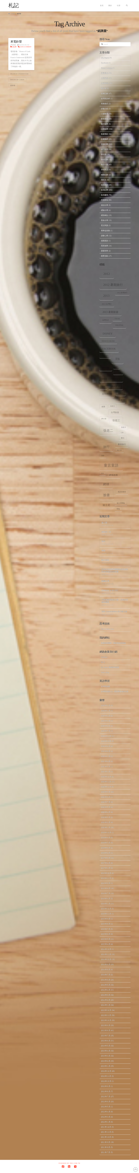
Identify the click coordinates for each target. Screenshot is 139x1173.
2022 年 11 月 (106, 736)
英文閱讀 (104, 225)
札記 (13, 5)
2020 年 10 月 (106, 787)
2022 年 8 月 (105, 751)
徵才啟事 (104, 124)
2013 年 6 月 (105, 1041)
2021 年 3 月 (105, 766)
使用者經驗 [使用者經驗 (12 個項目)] (107, 394)
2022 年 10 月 (106, 741)
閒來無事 (104, 246)
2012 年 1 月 (105, 1122)
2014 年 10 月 (106, 959)
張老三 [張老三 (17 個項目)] (116, 420)
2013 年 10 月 (106, 1020)
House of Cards (17, 80)
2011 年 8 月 (105, 1147)
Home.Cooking (106, 68)
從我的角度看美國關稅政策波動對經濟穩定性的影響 (115, 570)
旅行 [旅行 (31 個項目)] (106, 447)
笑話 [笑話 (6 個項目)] (102, 473)
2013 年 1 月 (105, 1066)
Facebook (104, 63)
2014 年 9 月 (105, 964)
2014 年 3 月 (105, 995)
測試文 (103, 180)
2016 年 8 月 (105, 888)
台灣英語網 (105, 98)
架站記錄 (104, 159)
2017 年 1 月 (105, 868)
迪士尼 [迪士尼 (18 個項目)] (106, 505)
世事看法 (104, 73)
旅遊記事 (104, 144)
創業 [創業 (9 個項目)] (103, 407)
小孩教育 (104, 114)
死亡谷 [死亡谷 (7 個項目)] (119, 450)
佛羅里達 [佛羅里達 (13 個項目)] (115, 386)
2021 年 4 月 (105, 761)
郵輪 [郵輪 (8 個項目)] (118, 509)
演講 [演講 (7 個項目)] (102, 456)
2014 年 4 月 (105, 990)
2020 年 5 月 (105, 807)
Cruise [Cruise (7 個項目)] (117, 319)
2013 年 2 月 (105, 1061)
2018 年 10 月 (106, 832)
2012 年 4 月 (105, 1111)
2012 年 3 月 (105, 1117)
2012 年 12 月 (106, 1071)
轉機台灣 (105, 581)
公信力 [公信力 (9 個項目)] (120, 393)
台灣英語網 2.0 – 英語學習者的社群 (114, 691)
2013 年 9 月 (105, 1025)
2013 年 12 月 (106, 1010)
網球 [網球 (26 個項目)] (106, 484)
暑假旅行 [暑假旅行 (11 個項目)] (122, 444)
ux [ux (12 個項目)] (103, 386)
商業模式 (104, 103)
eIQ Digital (105, 58)
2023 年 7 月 (105, 731)
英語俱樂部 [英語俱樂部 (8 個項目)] (122, 492)
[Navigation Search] (127, 5)
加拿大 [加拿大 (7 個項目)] (112, 406)
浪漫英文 (104, 169)
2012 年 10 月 (106, 1081)
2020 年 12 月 (106, 776)
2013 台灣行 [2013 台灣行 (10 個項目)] (107, 304)
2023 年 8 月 (105, 726)
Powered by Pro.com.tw (69, 1163)
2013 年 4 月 (105, 1051)
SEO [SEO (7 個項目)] (116, 367)
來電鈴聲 (16, 41)
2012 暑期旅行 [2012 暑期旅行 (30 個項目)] (113, 284)
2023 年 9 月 (105, 721)
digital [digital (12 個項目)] (119, 325)
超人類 (104, 522)
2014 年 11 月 (106, 954)
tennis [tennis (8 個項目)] (118, 372)
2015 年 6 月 (105, 934)
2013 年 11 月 (106, 1015)
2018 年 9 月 (105, 837)
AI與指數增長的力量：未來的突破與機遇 (115, 601)
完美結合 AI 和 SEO (110, 590)
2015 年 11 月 (106, 914)
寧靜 (103, 550)
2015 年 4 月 (105, 944)
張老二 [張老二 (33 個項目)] (108, 430)
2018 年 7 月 (105, 842)
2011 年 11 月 (106, 1132)
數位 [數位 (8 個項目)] (122, 438)
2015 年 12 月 (106, 908)
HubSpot (104, 657)
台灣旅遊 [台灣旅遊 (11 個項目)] (115, 412)
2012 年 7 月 (105, 1096)
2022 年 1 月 (105, 756)
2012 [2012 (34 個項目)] (106, 274)
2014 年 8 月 (105, 969)
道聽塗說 (104, 241)
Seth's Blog (105, 672)
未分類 (103, 154)
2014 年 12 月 (106, 949)
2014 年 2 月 (105, 1000)
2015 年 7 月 (105, 929)
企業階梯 (104, 83)
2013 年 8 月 (105, 1030)
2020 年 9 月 (105, 792)
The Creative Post (107, 629)
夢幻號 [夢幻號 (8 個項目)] (103, 419)
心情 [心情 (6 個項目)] (122, 432)
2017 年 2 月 (105, 863)
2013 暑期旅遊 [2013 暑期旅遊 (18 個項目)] (110, 312)
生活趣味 (104, 195)
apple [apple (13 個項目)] (105, 320)
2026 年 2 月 (105, 705)
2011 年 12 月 (106, 1127)
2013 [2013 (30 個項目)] (106, 295)
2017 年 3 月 (105, 858)
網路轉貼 (104, 215)
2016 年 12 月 (106, 873)
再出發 (103, 88)
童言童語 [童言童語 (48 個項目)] (111, 465)
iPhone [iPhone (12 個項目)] (106, 368)
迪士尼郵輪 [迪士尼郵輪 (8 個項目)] (121, 503)
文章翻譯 (104, 139)
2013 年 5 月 (105, 1046)
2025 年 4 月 (105, 716)
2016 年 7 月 (105, 893)
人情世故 (104, 78)
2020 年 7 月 (105, 802)
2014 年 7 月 (105, 974)
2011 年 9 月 (105, 1142)
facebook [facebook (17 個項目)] (109, 348)
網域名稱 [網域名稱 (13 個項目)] (113, 475)
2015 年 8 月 (105, 924)
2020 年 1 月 (105, 827)
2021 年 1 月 (105, 771)
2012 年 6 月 (105, 1101)
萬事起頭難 (105, 230)
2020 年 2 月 (105, 822)
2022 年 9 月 (105, 746)
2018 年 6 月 (105, 848)
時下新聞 (104, 149)
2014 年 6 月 (105, 980)
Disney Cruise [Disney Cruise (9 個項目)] (108, 341)
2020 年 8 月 (105, 797)
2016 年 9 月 (105, 883)
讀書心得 (104, 235)
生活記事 (13, 46)
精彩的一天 (106, 532)
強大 (103, 541)
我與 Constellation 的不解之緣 (114, 611)
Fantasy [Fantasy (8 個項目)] (105, 356)
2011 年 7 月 (105, 1152)
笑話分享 (104, 205)
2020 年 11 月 (106, 782)
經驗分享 (104, 210)
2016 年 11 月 (106, 878)
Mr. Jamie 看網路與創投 (110, 667)
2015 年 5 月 (105, 939)
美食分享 (104, 220)
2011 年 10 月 (106, 1137)
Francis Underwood (19, 74)
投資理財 (104, 134)
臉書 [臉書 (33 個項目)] (106, 495)
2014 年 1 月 (105, 1005)
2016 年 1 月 (105, 903)
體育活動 (104, 256)
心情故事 (104, 129)
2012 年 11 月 (106, 1076)
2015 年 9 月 (105, 919)
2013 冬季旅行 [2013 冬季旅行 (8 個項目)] (122, 293)
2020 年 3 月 (105, 817)
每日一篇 (104, 164)
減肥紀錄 (104, 175)
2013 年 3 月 (105, 1056)
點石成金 (105, 560)
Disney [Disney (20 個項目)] (107, 333)
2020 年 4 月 (105, 812)
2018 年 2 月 (105, 853)
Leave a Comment (24, 46)
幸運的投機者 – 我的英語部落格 (113, 643)
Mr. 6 (103, 662)
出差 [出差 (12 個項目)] (120, 400)
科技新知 (104, 200)
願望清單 (104, 251)
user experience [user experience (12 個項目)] (111, 379)
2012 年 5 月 (105, 1106)
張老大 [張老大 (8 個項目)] (123, 427)
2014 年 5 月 (105, 985)
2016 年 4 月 (105, 898)
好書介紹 (104, 109)
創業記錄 (104, 93)
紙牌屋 (12, 85)
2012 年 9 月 (105, 1086)
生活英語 (104, 185)
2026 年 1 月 (105, 711)
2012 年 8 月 (105, 1091)
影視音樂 (104, 119)
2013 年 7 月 (105, 1035)
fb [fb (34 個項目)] (118, 359)
